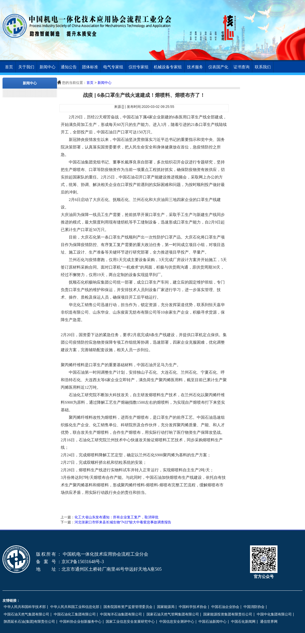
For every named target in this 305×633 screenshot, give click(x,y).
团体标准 (90, 67)
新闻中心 (48, 67)
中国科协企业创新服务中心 (81, 621)
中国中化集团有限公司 (274, 614)
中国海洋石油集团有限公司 (121, 614)
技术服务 (195, 67)
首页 (9, 67)
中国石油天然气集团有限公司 (26, 614)
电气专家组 (113, 67)
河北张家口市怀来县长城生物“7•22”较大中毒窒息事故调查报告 (123, 522)
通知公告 (69, 67)
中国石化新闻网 (243, 621)
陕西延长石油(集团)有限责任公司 (29, 621)
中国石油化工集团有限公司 (75, 614)
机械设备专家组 (168, 67)
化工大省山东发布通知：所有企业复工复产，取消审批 (116, 517)
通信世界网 (269, 621)
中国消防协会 (254, 607)
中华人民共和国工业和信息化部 (74, 607)
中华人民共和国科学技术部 (25, 607)
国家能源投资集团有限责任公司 (227, 614)
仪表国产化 (218, 67)
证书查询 (242, 67)
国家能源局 (165, 607)
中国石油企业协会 (225, 607)
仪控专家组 (138, 67)
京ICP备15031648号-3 (83, 561)
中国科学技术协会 (193, 607)
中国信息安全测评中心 (176, 621)
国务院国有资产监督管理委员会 (128, 607)
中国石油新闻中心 (212, 621)
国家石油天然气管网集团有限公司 (172, 614)
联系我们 (263, 67)
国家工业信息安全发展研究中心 (130, 621)
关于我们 (26, 67)
